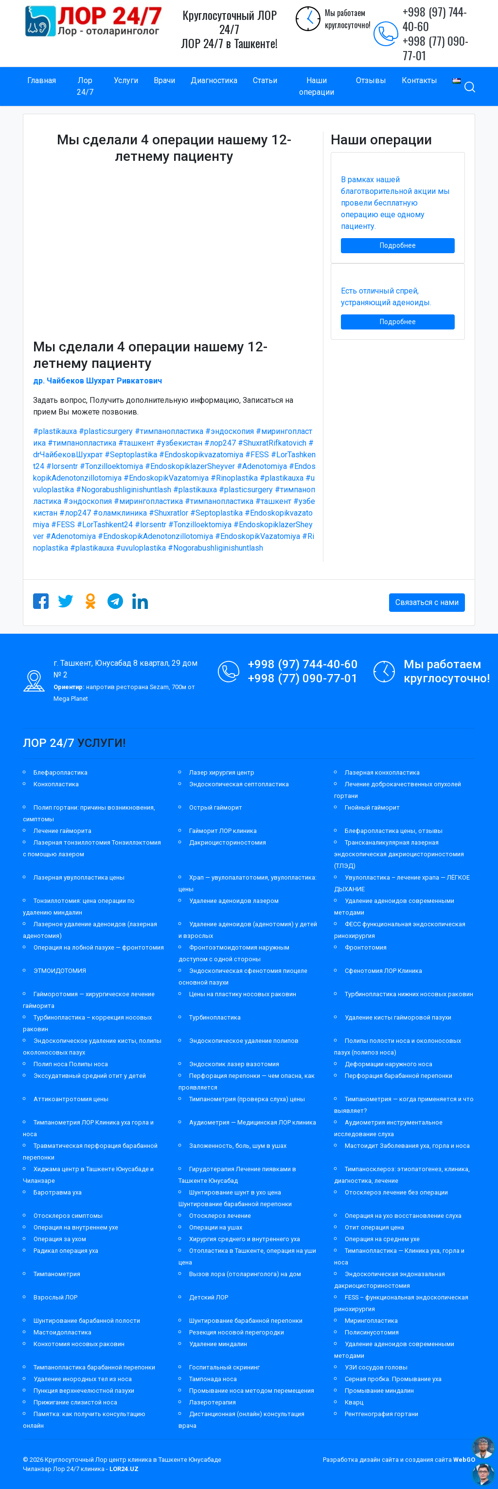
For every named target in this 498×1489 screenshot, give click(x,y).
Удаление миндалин (218, 1344)
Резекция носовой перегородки (236, 1332)
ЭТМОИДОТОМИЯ (60, 970)
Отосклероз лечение (220, 1215)
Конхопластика (56, 784)
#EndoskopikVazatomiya (166, 478)
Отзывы (371, 80)
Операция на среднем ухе (382, 1239)
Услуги (126, 80)
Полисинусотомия (372, 1332)
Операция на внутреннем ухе (76, 1227)
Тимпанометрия (57, 1274)
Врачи (164, 80)
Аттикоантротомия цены (71, 1099)
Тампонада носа (213, 1379)
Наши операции (316, 86)
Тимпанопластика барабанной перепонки (94, 1367)
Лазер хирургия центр (221, 772)
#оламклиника (120, 513)
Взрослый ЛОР (55, 1297)
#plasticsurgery (106, 431)
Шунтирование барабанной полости (87, 1320)
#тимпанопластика (169, 431)
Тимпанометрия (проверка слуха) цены (247, 1099)
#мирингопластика (148, 501)
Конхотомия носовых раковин (79, 1344)
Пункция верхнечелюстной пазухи (84, 1390)
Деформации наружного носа (388, 1064)
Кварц (354, 1402)
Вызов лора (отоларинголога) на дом (245, 1274)
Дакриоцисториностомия (227, 842)
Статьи (265, 80)
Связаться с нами (427, 602)
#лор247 (220, 443)
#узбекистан (179, 443)
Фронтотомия (366, 947)
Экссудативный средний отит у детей (90, 1075)
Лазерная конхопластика (382, 772)
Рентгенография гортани (381, 1414)
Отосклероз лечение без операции (396, 1192)
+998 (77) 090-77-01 (435, 48)
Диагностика (214, 80)
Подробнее (398, 245)
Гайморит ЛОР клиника (223, 830)
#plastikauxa (55, 431)
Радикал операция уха (66, 1250)
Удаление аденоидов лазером (234, 900)
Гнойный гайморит (372, 807)
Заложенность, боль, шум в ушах (237, 1145)
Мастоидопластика (62, 1332)
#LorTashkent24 (105, 524)
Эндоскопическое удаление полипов (244, 1040)
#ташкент (136, 443)
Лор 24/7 (85, 86)
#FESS (257, 454)
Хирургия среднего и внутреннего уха (244, 1239)
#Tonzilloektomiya (111, 466)
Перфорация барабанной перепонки (398, 1075)
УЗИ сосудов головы (376, 1367)
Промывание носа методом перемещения (251, 1390)
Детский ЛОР (208, 1297)
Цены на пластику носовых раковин (242, 994)
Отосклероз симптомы (68, 1215)
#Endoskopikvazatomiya (201, 454)
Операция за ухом (60, 1239)
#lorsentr (62, 466)
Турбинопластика (215, 1017)
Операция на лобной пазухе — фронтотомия (99, 947)
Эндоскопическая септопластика (239, 784)
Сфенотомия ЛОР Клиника (383, 970)
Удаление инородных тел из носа (83, 1379)
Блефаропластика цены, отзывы (394, 830)
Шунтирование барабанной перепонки (245, 1320)
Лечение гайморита (62, 830)
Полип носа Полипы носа (71, 1064)
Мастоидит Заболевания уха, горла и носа (407, 1145)
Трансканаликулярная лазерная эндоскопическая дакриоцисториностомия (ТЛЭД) (399, 854)
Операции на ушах (215, 1227)
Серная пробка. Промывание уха (393, 1379)
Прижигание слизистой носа (75, 1402)
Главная (41, 80)
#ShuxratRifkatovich (272, 443)
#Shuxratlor (168, 513)
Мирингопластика (371, 1320)
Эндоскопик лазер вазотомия (234, 1064)
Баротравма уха (58, 1192)
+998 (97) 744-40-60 (435, 18)
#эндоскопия (229, 431)
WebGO (464, 1459)
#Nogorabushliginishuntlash (123, 489)
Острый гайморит (215, 807)
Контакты (419, 80)
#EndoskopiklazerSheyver (190, 466)
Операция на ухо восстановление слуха (403, 1215)
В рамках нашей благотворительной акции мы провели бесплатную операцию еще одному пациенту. (395, 203)
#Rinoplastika (234, 478)
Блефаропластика (61, 772)
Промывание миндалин (379, 1390)
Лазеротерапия (212, 1402)
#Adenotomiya (262, 466)
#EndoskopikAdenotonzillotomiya (155, 536)
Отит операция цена (374, 1227)
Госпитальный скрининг (224, 1367)
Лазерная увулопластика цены (79, 877)
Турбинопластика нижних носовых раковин (409, 994)
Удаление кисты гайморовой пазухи (398, 1017)
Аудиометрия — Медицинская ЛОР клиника (252, 1122)
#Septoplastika (131, 454)
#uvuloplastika (141, 548)
